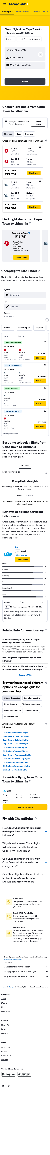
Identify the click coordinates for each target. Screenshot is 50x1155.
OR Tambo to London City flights (16, 759)
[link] (21, 257)
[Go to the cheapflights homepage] (19, 4)
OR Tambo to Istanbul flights (15, 770)
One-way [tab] (29, 134)
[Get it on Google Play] (8, 1074)
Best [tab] (19, 134)
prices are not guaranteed (12, 959)
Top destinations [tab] (11, 716)
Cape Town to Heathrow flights (16, 736)
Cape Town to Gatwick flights (15, 740)
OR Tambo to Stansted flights (15, 751)
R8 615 (25, 32)
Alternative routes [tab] (12, 698)
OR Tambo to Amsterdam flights (16, 766)
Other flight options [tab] (12, 710)
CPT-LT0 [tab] (19, 495)
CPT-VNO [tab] (25, 466)
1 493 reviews (21, 555)
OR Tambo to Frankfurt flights (15, 762)
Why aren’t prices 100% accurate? (26, 976)
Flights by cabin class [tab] (31, 704)
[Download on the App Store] (24, 1074)
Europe (11, 987)
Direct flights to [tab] (10, 704)
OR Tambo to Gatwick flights (15, 747)
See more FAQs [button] (25, 675)
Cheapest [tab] (8, 134)
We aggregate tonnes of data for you (26, 971)
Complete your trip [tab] (32, 698)
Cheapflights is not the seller (26, 966)
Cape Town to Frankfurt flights (16, 744)
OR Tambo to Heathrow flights (15, 732)
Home (4, 987)
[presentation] (32, 33)
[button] (4, 4)
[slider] (47, 320)
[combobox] (10, 39)
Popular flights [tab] (31, 710)
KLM (16, 547)
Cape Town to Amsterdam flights (17, 755)
